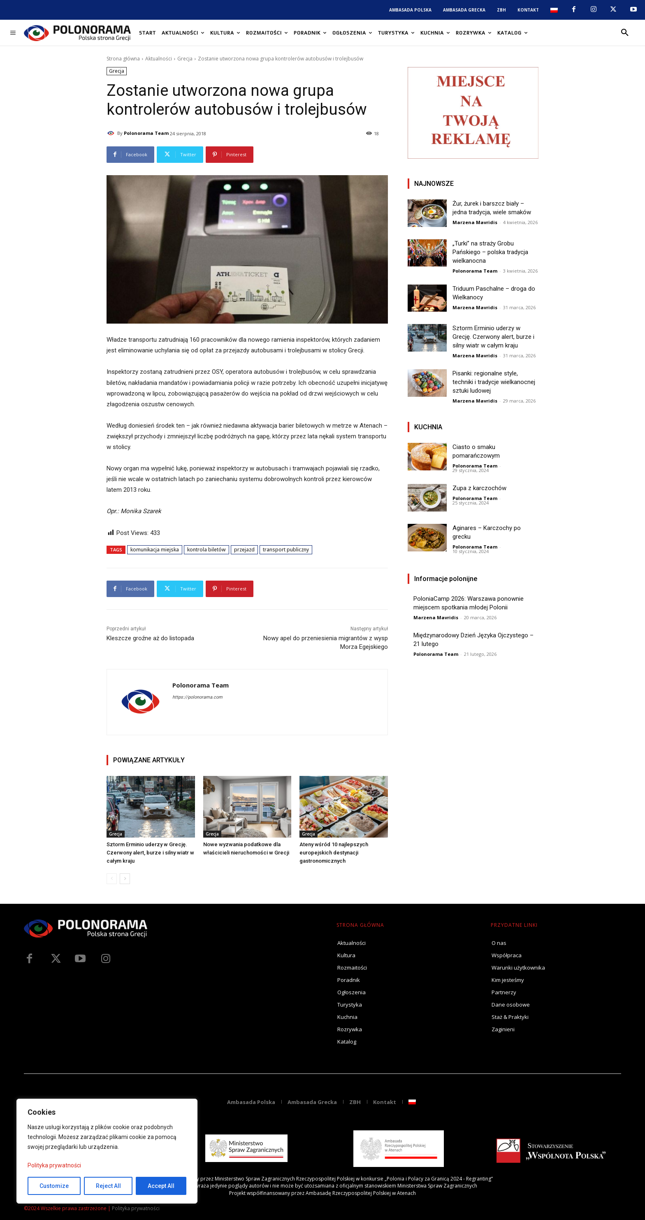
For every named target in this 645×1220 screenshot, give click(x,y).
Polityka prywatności (54, 1165)
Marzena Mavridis (474, 222)
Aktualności (158, 58)
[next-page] (125, 878)
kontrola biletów (206, 549)
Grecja (185, 58)
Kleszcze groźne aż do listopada (150, 638)
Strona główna (123, 58)
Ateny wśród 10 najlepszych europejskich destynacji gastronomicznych (333, 852)
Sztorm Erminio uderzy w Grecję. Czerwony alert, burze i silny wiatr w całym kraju (150, 852)
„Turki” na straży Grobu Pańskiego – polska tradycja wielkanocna (490, 252)
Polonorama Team (146, 133)
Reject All (108, 1186)
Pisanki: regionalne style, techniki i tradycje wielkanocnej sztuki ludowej (493, 382)
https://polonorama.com (197, 697)
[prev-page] (112, 878)
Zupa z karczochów (479, 488)
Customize (54, 1186)
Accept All (161, 1186)
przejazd (244, 549)
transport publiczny (286, 549)
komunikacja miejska (154, 549)
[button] (625, 33)
